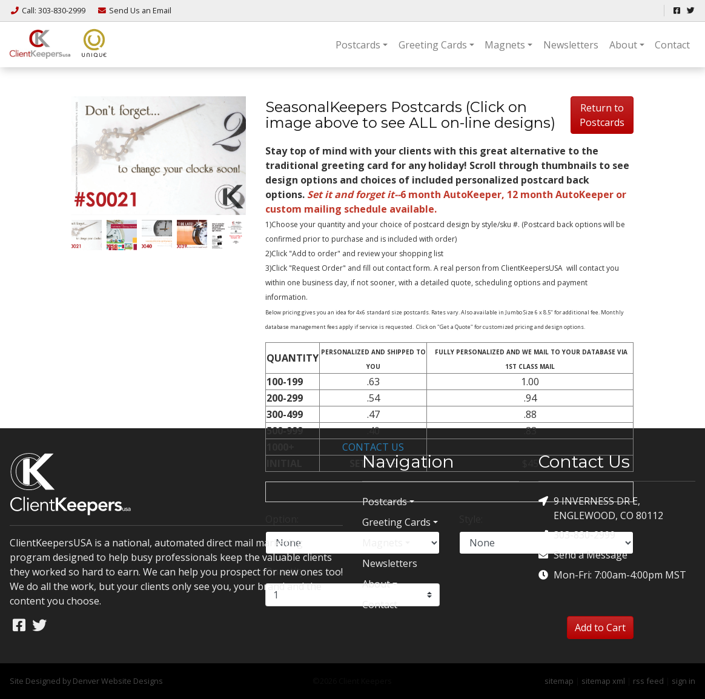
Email (134, 10)
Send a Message (582, 555)
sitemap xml (603, 680)
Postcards (358, 44)
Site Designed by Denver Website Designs (86, 680)
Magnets (505, 44)
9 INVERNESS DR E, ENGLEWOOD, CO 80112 (600, 508)
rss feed (648, 680)
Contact (672, 44)
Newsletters (570, 44)
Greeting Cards (433, 44)
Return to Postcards (602, 115)
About (623, 44)
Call (48, 10)
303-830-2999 (576, 535)
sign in (683, 680)
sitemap (559, 680)
